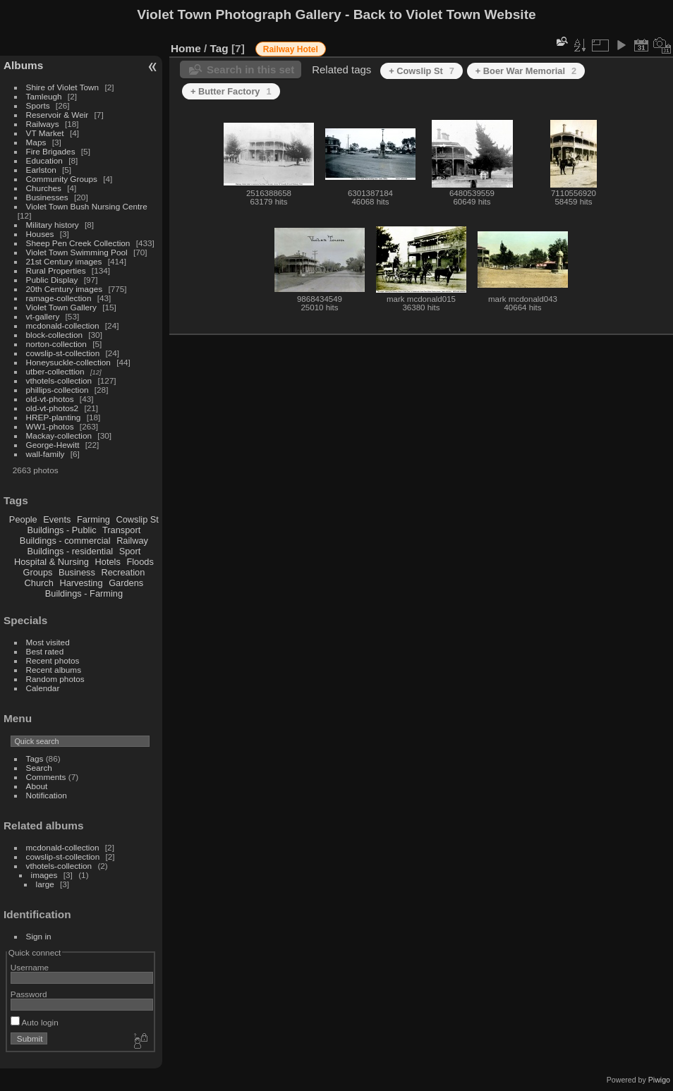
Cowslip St (137, 519)
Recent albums (53, 669)
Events (57, 519)
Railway (132, 540)
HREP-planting (53, 417)
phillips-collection (57, 389)
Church (39, 583)
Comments (46, 776)
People (23, 519)
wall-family (45, 453)
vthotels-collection (59, 380)
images (44, 874)
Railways (42, 123)
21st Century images (64, 261)
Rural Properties (56, 270)
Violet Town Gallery (61, 307)
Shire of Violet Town (62, 87)
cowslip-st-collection (63, 353)
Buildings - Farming (84, 593)
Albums (23, 65)
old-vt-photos (50, 398)
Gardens (126, 583)
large (45, 884)
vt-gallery (43, 316)
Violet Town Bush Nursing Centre (86, 206)
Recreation (123, 572)
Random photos (55, 678)
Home (186, 48)
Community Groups (61, 178)
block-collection (54, 334)
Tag (219, 48)
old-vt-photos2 (52, 408)
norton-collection (56, 343)
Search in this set (250, 69)
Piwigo (659, 1079)
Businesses (47, 197)
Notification (46, 795)
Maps (36, 142)
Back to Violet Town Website (444, 14)
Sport (130, 551)
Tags (35, 758)
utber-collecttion (55, 371)
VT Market (45, 133)
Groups (37, 572)
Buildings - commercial (65, 540)
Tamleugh (44, 96)
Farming (93, 519)
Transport (121, 530)
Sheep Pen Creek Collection (78, 243)
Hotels (108, 561)
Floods (139, 561)
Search (39, 767)
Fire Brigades (50, 151)
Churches (43, 188)
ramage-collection (59, 298)
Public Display (52, 279)
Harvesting (80, 583)
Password (29, 994)
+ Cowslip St (421, 71)
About (37, 786)
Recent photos (53, 660)
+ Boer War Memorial (525, 71)
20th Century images (64, 288)
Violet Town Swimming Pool (77, 252)
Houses (40, 233)
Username (30, 967)
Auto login (35, 1022)
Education (44, 160)
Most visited (48, 642)
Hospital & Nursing (51, 561)
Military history (52, 224)
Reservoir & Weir (57, 114)
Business (77, 572)
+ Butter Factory (231, 91)
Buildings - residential (71, 551)
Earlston (41, 169)
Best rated (45, 651)
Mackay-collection (59, 435)
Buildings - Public (62, 530)
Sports (38, 105)
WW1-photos (50, 426)
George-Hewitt (53, 444)
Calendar (43, 688)
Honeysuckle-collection (68, 362)
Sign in (38, 936)
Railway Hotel (290, 49)
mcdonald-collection (62, 325)
